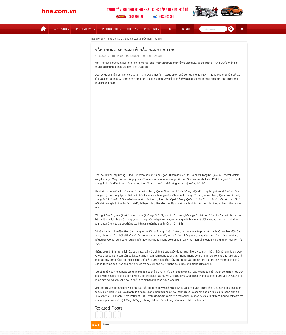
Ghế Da (131, 29)
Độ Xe (168, 29)
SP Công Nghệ (110, 29)
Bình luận (135, 56)
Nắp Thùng (60, 29)
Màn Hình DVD (83, 29)
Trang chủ (43, 29)
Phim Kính (150, 29)
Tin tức (185, 29)
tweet (106, 324)
